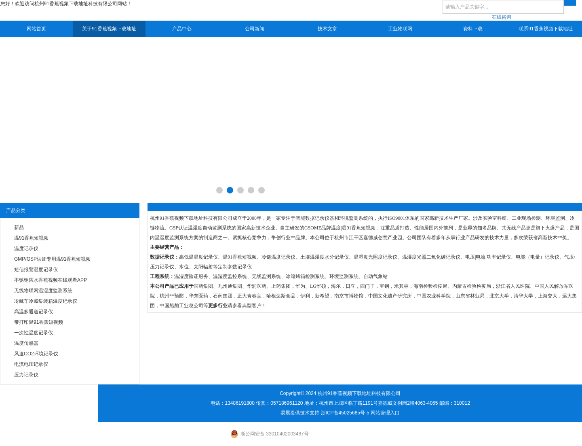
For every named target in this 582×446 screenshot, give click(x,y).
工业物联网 (400, 29)
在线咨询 (501, 17)
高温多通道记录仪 (33, 311)
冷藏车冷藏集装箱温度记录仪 (45, 301)
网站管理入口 (385, 413)
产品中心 (182, 29)
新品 (19, 227)
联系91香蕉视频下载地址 (545, 29)
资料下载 (473, 29)
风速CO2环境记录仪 (36, 354)
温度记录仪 (26, 248)
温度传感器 (26, 343)
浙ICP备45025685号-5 (345, 413)
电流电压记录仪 (31, 364)
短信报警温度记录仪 (36, 269)
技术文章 (327, 29)
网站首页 (36, 29)
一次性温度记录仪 (33, 333)
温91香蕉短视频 (31, 238)
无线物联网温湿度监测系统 (43, 290)
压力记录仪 (26, 375)
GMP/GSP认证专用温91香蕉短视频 (52, 259)
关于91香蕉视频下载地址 (109, 29)
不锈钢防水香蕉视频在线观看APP (50, 280)
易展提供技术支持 (299, 413)
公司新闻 (254, 29)
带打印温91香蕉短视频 (38, 322)
